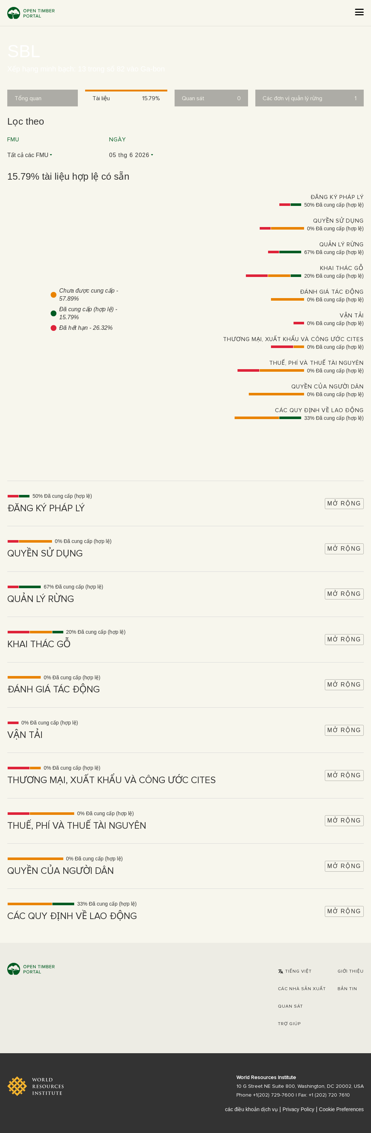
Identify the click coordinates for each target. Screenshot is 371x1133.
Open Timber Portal (31, 13)
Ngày (117, 139)
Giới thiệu (351, 971)
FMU (13, 139)
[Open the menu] (359, 12)
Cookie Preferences (341, 1109)
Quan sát (290, 1006)
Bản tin (347, 989)
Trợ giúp (289, 1024)
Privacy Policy (298, 1109)
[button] (295, 971)
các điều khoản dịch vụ (251, 1109)
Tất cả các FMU (27, 155)
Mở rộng (344, 503)
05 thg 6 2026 (129, 155)
